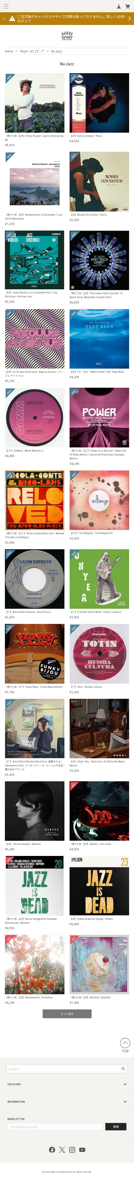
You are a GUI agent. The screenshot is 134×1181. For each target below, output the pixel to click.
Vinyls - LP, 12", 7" (32, 51)
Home (9, 51)
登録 (116, 1126)
